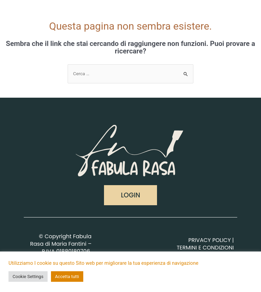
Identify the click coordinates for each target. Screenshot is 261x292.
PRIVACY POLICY (209, 240)
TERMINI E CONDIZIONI (205, 248)
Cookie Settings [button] (28, 276)
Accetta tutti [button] (67, 276)
